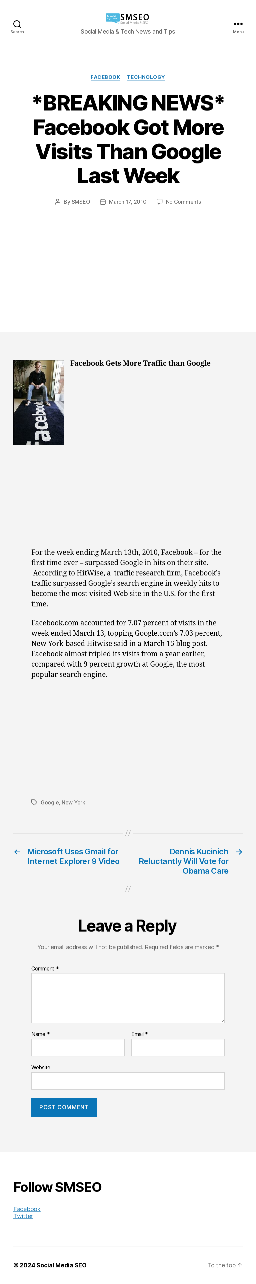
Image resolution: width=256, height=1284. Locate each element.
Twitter (23, 1215)
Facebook (105, 77)
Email (139, 1034)
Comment (45, 969)
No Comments (183, 201)
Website (40, 1067)
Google (50, 802)
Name (40, 1034)
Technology (146, 77)
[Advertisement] (128, 255)
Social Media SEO (61, 1265)
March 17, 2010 (127, 201)
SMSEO (81, 201)
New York (73, 802)
